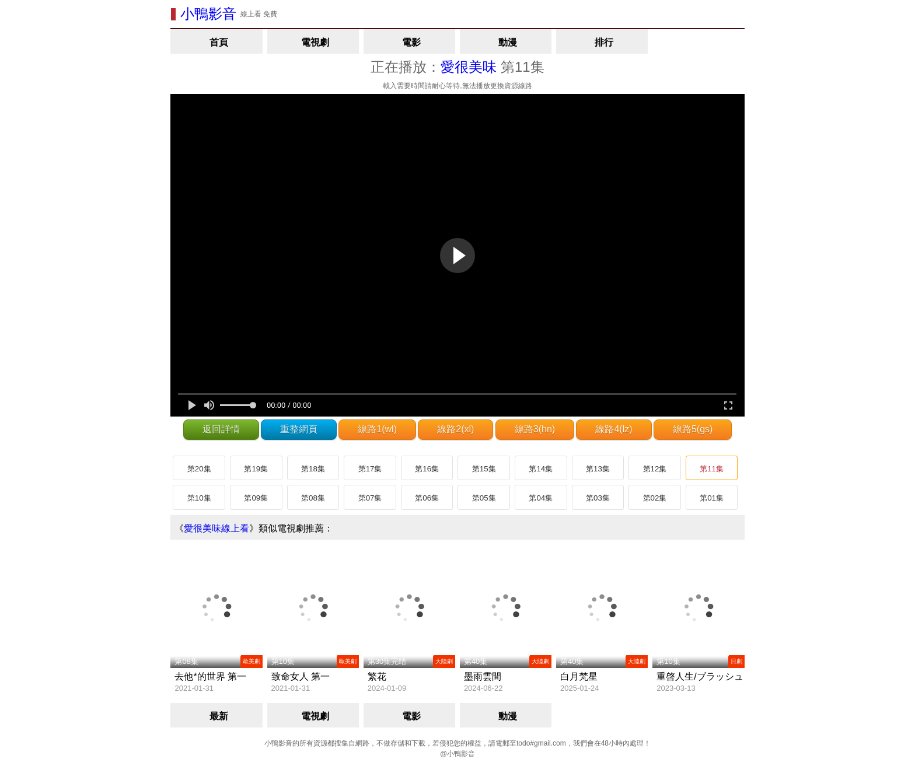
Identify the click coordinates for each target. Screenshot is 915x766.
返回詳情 (221, 429)
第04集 (541, 498)
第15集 (484, 468)
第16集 (427, 468)
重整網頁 (298, 429)
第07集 (370, 498)
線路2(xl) (455, 429)
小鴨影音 (208, 14)
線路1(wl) (377, 429)
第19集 (256, 468)
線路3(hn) (535, 429)
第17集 (370, 468)
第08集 (313, 498)
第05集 (484, 498)
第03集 (598, 498)
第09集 (256, 498)
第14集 (541, 468)
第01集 (712, 498)
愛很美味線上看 (216, 528)
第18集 (313, 468)
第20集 (199, 468)
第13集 (598, 468)
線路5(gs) (693, 429)
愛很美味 (469, 67)
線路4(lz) (613, 429)
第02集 (655, 498)
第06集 (427, 498)
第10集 (199, 498)
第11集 (712, 468)
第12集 (655, 468)
